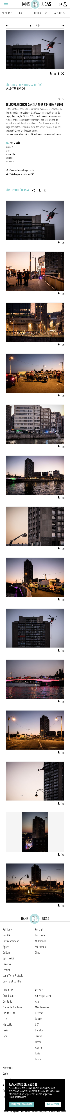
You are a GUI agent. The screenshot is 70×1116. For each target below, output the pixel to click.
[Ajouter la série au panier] (44, 190)
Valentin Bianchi (15, 88)
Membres (7, 13)
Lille (5, 1019)
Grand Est (8, 990)
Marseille (7, 1024)
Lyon (5, 1036)
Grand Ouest (9, 996)
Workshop (40, 947)
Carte (22, 13)
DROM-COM (9, 1013)
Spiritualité (8, 958)
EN (63, 99)
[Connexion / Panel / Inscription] (65, 4)
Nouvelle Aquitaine (12, 1007)
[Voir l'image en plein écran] (62, 73)
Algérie (38, 1047)
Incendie (9, 147)
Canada (38, 1019)
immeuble (10, 154)
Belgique (9, 157)
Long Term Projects (13, 975)
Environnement (11, 941)
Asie (37, 1001)
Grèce (38, 1059)
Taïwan (38, 1036)
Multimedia (40, 941)
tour (8, 150)
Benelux (39, 1030)
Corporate (40, 935)
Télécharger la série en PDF (22, 174)
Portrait (39, 929)
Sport (6, 947)
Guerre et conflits (12, 981)
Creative (7, 964)
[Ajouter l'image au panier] (54, 73)
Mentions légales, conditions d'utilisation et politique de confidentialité (35, 1111)
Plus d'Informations (17, 1097)
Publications (40, 13)
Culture (6, 952)
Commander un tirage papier (22, 170)
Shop (37, 952)
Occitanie (7, 1001)
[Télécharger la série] (39, 190)
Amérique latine (43, 996)
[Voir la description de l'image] (58, 73)
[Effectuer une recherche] (60, 4)
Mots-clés (15, 143)
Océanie (39, 1013)
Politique (7, 929)
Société (6, 935)
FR (59, 99)
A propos (59, 13)
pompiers (10, 161)
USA (37, 1024)
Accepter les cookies (21, 1104)
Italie (37, 1053)
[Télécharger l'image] (50, 73)
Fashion (6, 970)
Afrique (39, 990)
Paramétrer (53, 1104)
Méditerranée (42, 1007)
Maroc (38, 1042)
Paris (5, 1030)
